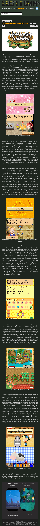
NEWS (4, 8)
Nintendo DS (7, 21)
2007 (3, 25)
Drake (34, 25)
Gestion (33, 23)
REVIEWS (20, 8)
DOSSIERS (30, 8)
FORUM (11, 8)
